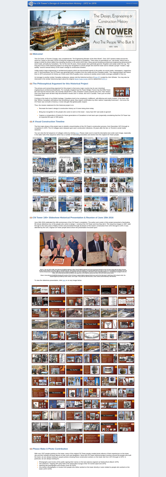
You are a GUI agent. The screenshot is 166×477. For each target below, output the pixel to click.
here (77, 133)
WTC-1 (104, 79)
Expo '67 (97, 77)
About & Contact (131, 3)
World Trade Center (81, 79)
